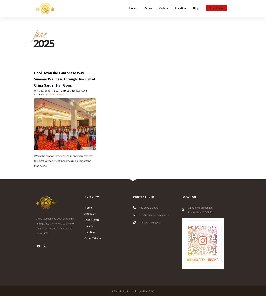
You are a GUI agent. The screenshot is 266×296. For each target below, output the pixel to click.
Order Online (216, 8)
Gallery (163, 8)
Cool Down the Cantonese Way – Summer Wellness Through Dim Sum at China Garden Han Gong (64, 79)
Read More (57, 94)
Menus (148, 8)
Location (180, 8)
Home (132, 8)
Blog (196, 8)
